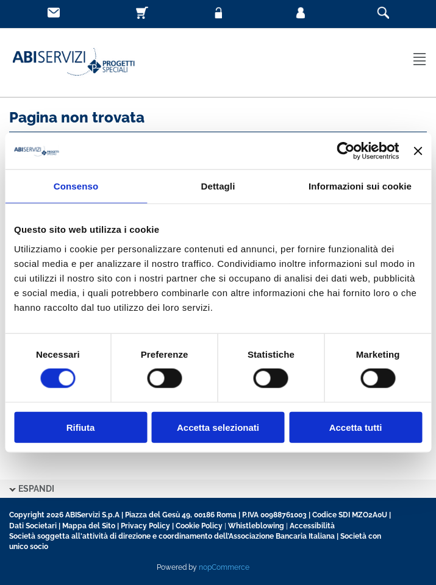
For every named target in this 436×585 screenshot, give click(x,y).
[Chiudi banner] (417, 151)
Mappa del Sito (88, 526)
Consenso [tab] (76, 186)
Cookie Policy (199, 526)
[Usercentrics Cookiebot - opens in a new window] (346, 151)
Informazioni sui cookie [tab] (360, 186)
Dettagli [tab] (218, 186)
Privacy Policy (145, 526)
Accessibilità (312, 526)
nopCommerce (224, 567)
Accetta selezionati (218, 427)
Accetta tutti (355, 427)
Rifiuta (80, 427)
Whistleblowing (256, 526)
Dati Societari (33, 526)
